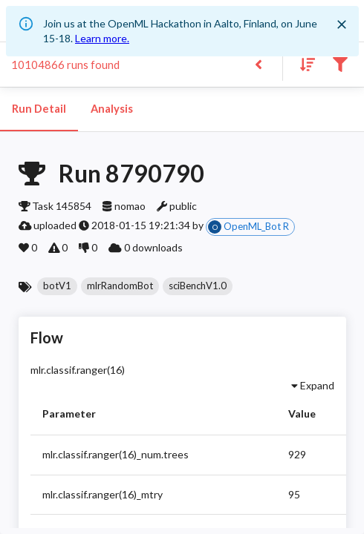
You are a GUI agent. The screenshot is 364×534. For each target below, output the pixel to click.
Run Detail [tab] (39, 109)
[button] (57, 286)
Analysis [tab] (111, 109)
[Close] (342, 24)
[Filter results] (340, 63)
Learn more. (102, 38)
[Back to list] (258, 63)
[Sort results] (303, 63)
